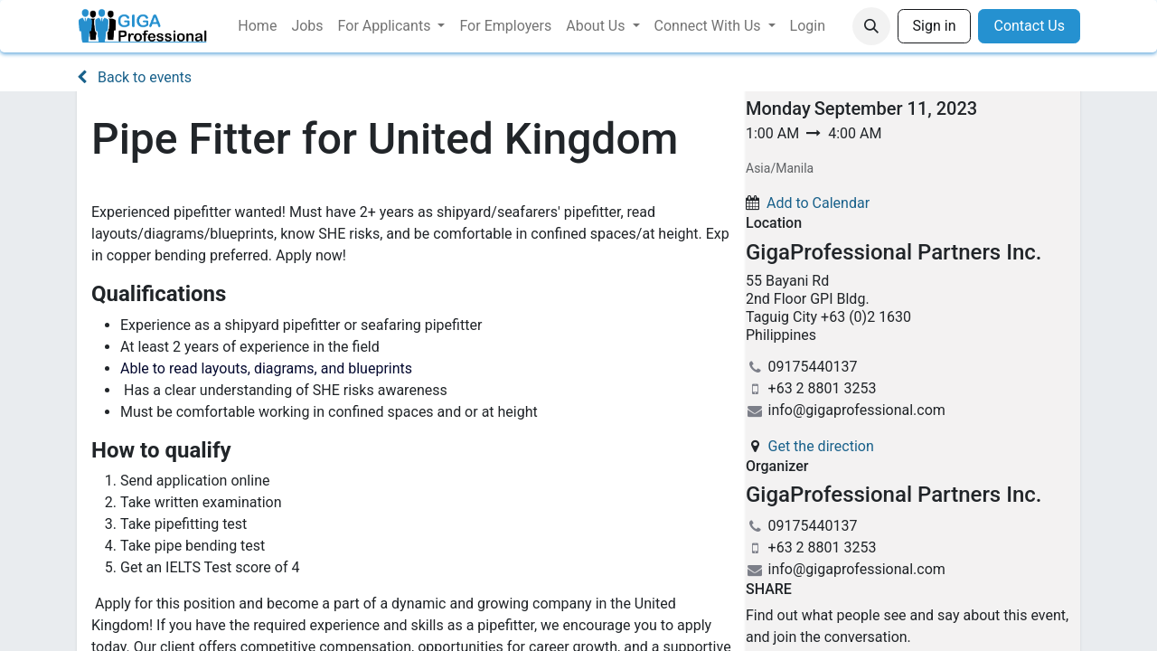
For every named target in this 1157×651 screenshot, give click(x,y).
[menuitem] (257, 26)
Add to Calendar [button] (818, 203)
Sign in (934, 25)
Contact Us (1029, 25)
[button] (871, 26)
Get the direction (821, 446)
